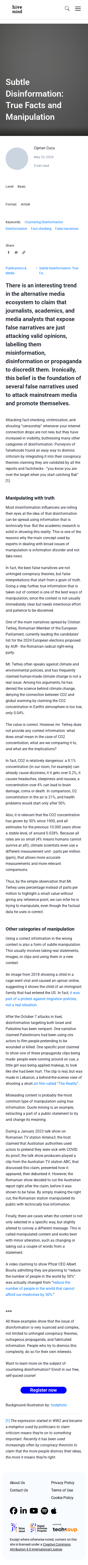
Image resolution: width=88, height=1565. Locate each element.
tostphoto (59, 1405)
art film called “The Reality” (56, 1083)
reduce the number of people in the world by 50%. (40, 1288)
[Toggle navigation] (78, 8)
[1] (8, 1421)
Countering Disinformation (44, 222)
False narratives (66, 228)
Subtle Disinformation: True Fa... (58, 270)
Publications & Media (16, 270)
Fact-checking (41, 228)
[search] (67, 9)
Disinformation (16, 228)
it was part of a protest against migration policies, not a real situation (43, 999)
